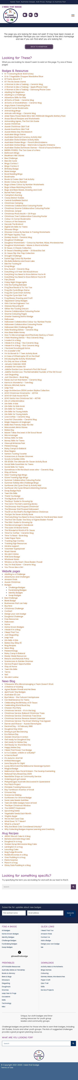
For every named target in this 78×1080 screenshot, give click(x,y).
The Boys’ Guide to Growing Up (19, 501)
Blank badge (10, 171)
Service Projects (47, 990)
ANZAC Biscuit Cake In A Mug (17, 836)
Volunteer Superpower (15, 548)
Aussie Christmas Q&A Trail (17, 126)
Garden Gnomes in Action (16, 737)
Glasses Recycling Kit (14, 306)
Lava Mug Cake (11, 849)
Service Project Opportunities (18, 664)
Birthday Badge (11, 168)
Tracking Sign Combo (14, 541)
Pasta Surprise (11, 860)
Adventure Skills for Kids (15, 97)
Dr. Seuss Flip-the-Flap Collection (20, 253)
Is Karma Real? (11, 755)
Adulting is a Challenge (15, 95)
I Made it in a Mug (12, 629)
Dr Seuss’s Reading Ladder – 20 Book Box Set (25, 250)
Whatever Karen (12, 559)
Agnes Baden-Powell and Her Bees (20, 689)
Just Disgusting (11, 374)
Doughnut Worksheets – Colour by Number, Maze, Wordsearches (34, 242)
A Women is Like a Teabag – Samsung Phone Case (27, 89)
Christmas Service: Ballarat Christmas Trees (25, 713)
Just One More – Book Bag (16, 377)
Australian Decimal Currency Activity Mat (23, 137)
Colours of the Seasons (15, 221)
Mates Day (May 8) (13, 643)
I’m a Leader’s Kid (12, 351)
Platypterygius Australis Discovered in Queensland (27, 781)
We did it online (11, 677)
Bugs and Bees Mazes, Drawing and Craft (23, 190)
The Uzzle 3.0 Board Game (16, 527)
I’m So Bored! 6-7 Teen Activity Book (21, 353)
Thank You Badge (12, 496)
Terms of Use (7, 1067)
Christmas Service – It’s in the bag (20, 710)
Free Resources (11, 619)
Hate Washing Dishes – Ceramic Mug (21, 329)
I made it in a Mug (13, 340)
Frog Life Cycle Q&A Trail (16, 295)
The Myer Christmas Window (18, 805)
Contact (8, 611)
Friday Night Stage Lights (16, 282)
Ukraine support (12, 546)
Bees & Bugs (6, 976)
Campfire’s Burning (13, 195)
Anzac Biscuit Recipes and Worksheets (22, 118)
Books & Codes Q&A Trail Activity (19, 179)
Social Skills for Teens (14, 467)
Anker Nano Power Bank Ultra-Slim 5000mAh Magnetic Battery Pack (35, 116)
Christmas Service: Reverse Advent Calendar (25, 718)
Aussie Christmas (12, 124)
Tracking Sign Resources (16, 543)
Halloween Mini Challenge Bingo (19, 327)
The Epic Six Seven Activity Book (19, 514)
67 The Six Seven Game (15, 81)
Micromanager (11, 435)
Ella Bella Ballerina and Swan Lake (20, 261)
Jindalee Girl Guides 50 (15, 366)
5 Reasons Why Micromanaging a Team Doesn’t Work (29, 684)
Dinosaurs (6, 980)
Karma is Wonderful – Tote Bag (19, 382)
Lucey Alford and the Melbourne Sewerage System (27, 766)
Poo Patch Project (13, 784)
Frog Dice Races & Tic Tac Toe (18, 287)
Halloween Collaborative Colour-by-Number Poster (28, 321)
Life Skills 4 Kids (11, 403)
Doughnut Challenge (14, 240)
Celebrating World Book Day (17, 705)
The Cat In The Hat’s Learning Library (21, 504)
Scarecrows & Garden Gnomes (19, 456)
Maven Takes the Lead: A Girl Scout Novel (23, 432)
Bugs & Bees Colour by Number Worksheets (24, 184)
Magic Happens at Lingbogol (17, 422)
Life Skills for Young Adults (16, 411)
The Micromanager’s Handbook (19, 525)
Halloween (9, 319)
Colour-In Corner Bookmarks (18, 219)
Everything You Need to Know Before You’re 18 (25, 277)
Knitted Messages (13, 760)
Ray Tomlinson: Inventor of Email (19, 789)
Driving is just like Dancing (16, 731)
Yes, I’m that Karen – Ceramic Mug (20, 564)
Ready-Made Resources (15, 656)
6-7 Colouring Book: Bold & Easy (19, 74)
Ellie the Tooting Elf (13, 263)
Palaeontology (11, 446)
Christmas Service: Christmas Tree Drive (23, 716)
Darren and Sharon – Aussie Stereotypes (23, 723)
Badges (8, 585)
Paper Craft (45, 980)
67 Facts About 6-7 (13, 79)
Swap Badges (15, 595)
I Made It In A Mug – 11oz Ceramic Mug (21, 343)
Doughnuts (6, 986)
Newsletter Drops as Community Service (23, 776)
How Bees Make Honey (15, 332)
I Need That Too (12, 632)
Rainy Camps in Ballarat (15, 448)
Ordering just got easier (15, 779)
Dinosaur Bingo (11, 229)
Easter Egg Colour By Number (18, 258)
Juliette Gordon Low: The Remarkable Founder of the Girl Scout (33, 372)
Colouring (44, 973)
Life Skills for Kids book (15, 406)
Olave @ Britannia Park (15, 443)
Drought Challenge (13, 256)
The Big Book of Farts (14, 498)
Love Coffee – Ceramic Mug (17, 417)
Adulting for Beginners (15, 92)
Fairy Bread (10, 279)
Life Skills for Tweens (14, 409)
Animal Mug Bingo (13, 110)
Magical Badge (11, 768)
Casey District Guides (14, 198)
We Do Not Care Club (14, 818)
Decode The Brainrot (14, 224)
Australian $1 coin (12, 694)
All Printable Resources (11, 966)
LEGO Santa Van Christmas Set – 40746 (22, 398)
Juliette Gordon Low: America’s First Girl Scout (25, 369)
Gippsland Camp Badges (16, 300)
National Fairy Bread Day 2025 (18, 774)
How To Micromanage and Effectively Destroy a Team (29, 335)
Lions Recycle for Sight (15, 763)
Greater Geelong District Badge (19, 316)
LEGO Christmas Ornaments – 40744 (21, 393)
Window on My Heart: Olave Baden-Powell (23, 562)
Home (7, 624)
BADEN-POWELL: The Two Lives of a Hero (22, 150)
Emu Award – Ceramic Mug (17, 269)
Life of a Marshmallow (14, 401)
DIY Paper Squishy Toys (15, 234)
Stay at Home (11, 472)
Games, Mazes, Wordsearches (53, 976)
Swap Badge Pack (13, 490)
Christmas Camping (14, 203)
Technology (6, 1003)
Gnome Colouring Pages (16, 314)
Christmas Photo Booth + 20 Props (20, 213)
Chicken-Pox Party (13, 708)
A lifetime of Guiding (14, 686)
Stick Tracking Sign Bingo (16, 475)
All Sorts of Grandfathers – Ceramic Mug (23, 103)
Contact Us (45, 937)
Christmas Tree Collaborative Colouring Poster (26, 216)
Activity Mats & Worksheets (52, 966)
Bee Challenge (11, 158)
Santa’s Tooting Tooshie (16, 453)
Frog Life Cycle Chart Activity (17, 292)
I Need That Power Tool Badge (18, 750)
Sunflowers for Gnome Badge (18, 797)
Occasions (6, 996)
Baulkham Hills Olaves (14, 155)
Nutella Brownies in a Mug (16, 854)
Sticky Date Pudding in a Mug (18, 865)
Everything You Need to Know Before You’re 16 (25, 274)
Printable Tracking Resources (18, 787)
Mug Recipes (10, 645)
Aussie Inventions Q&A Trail (17, 129)
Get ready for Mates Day (16, 742)
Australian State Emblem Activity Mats (22, 139)
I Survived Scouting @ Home (17, 348)
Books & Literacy (8, 973)
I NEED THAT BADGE (12, 7)
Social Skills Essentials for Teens (19, 464)
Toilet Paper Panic (13, 538)
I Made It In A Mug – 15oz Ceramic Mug (22, 345)
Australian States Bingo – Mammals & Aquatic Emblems (30, 145)
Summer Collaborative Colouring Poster (23, 480)
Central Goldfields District (16, 200)
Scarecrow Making (13, 795)
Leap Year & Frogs (9, 993)
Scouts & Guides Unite (15, 459)
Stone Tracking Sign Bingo (16, 477)
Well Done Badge (12, 556)
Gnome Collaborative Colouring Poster (22, 311)
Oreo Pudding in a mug (15, 857)
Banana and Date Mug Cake (17, 839)
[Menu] (73, 15)
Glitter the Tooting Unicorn (17, 308)
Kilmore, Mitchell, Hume (15, 385)
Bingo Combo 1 (11, 163)
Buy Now (8, 606)
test (6, 674)
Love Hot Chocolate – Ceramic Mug (21, 419)
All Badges (6, 930)
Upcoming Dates (12, 810)
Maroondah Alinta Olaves (16, 427)
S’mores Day (10, 792)
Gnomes (5, 990)
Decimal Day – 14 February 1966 (19, 726)
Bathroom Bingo (12, 153)
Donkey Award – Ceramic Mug (18, 237)
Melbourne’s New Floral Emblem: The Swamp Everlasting (30, 771)
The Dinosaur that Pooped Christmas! (22, 506)
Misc (3, 1006)
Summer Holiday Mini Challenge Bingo (22, 482)
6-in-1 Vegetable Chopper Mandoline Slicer (24, 76)
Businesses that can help (16, 603)
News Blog (9, 648)
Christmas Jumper (13, 211)
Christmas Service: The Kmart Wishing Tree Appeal (27, 721)
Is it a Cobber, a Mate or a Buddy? (20, 752)
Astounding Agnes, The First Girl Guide (22, 121)
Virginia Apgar (11, 816)
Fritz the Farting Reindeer (16, 285)
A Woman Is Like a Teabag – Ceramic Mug (24, 84)
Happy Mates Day (13, 747)
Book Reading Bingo (14, 174)
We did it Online (12, 554)
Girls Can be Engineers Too (17, 303)
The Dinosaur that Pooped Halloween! (22, 509)
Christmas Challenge (14, 608)
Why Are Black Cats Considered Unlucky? (23, 826)
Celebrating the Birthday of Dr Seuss (21, 702)
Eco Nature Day (11, 734)
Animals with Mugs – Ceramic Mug (20, 113)
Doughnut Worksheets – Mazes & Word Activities (27, 245)
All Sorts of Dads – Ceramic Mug (19, 100)
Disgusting (6, 983)
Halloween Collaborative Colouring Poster (23, 324)
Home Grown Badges (14, 627)
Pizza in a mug (11, 862)
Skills (4, 1000)
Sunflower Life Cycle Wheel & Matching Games (26, 488)
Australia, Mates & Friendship (13, 970)
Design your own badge (15, 614)
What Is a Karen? (12, 824)
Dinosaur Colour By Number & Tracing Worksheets (27, 232)
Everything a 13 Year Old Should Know (21, 271)
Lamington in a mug (14, 847)
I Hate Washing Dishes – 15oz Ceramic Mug (24, 337)
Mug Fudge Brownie (13, 852)
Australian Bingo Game (15, 134)
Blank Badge (10, 600)
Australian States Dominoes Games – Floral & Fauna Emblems (33, 147)
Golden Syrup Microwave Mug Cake (21, 844)
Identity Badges (16, 592)
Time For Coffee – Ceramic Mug (19, 533)
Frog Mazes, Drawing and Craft (19, 298)
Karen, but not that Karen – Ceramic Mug (23, 380)
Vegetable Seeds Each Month (18, 813)
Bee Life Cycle (11, 161)
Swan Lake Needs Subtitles (17, 800)
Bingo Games (46, 970)
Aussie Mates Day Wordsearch (18, 132)
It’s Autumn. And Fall (14, 758)
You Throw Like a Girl (14, 567)
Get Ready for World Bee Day (18, 745)
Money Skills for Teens (14, 440)
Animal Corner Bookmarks (16, 108)
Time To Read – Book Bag (16, 535)
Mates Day (9, 430)
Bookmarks (10, 176)
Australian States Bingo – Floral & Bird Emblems (26, 142)
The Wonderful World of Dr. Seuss (20, 530)
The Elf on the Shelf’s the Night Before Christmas (26, 512)
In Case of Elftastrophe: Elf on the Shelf (22, 356)
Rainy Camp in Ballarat (15, 653)
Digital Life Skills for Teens (16, 227)
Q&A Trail (44, 983)
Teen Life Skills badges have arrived (21, 803)
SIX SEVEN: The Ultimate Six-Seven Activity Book (26, 461)
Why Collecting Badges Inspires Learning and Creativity (30, 829)
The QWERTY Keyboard (15, 808)
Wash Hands (10, 551)
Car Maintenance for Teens (17, 700)
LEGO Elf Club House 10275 (16, 395)
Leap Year (9, 388)
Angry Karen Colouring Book (17, 105)
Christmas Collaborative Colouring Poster (23, 205)
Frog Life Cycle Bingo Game (17, 290)
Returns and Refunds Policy (17, 658)
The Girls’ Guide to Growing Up (18, 522)
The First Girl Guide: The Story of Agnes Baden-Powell (29, 519)
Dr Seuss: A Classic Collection (18, 248)
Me (42, 947)
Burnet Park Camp (13, 192)
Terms (7, 672)
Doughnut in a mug (13, 841)
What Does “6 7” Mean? (15, 821)
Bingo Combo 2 (12, 166)
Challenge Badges (17, 587)
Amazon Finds (11, 579)
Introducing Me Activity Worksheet (20, 359)
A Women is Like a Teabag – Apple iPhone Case (26, 87)
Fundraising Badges (18, 590)
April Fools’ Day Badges (15, 692)
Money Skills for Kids (14, 438)
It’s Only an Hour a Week (15, 361)
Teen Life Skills (11, 493)
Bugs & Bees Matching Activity (18, 187)
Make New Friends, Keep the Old (19, 424)
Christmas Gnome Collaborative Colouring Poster (27, 208)
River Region (10, 451)
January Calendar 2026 (15, 364)
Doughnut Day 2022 (13, 729)
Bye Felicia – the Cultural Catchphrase (22, 697)
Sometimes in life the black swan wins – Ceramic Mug (29, 469)
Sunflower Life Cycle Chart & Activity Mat (23, 485)
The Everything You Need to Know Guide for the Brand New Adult (34, 517)
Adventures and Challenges (17, 577)
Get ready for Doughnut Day (17, 739)
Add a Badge (46, 940)
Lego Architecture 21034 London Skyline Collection (27, 390)
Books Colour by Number (16, 182)
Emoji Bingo (10, 266)
